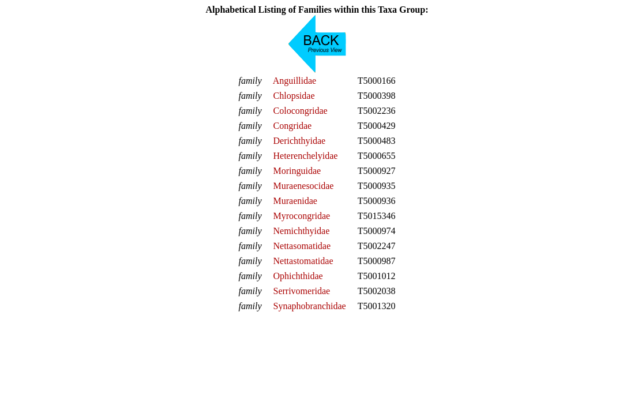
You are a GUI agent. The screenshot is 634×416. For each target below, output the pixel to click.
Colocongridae (300, 111)
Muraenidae (295, 201)
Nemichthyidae (301, 231)
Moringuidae (297, 171)
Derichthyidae (299, 141)
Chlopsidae (294, 96)
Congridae (292, 126)
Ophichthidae (298, 276)
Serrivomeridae (302, 291)
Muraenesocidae (303, 186)
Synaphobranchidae (309, 306)
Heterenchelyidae (305, 156)
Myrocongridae (302, 216)
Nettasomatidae (302, 246)
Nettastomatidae (303, 261)
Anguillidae (295, 81)
